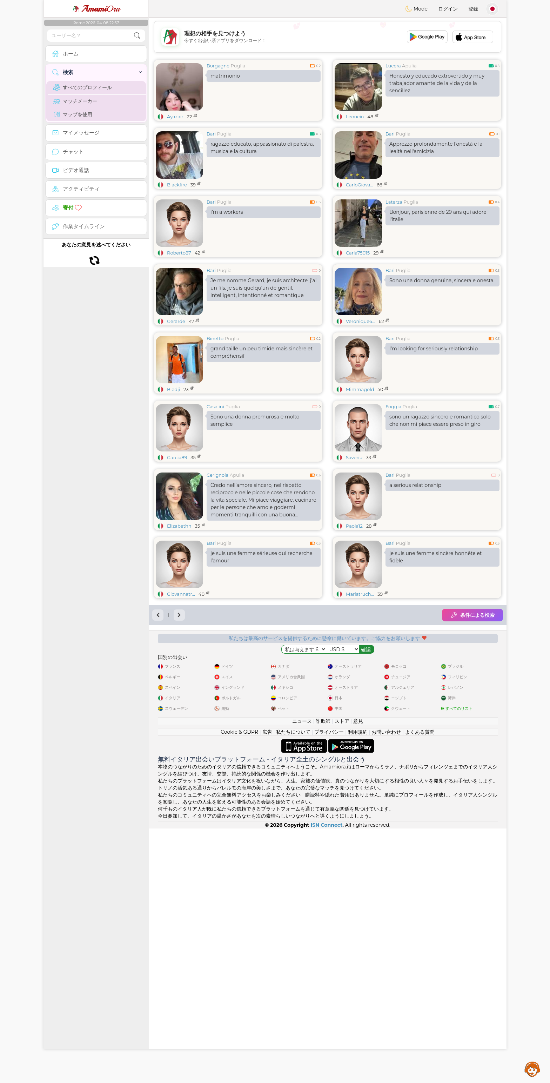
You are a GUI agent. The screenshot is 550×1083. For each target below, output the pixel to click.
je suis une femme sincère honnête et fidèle (435, 665)
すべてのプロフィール (82, 87)
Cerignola (217, 583)
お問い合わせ (386, 986)
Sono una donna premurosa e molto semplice (254, 474)
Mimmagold (360, 443)
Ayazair (175, 116)
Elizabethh (179, 634)
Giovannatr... (181, 702)
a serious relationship (415, 593)
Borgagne (218, 65)
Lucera (393, 65)
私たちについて (293, 986)
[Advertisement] (327, 37)
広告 (267, 986)
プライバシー (329, 986)
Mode (416, 8)
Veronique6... (360, 375)
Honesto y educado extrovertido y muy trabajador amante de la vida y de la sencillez (436, 83)
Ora (96, 9)
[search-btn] (137, 35)
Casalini (215, 460)
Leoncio (355, 116)
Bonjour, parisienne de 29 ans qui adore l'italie (438, 216)
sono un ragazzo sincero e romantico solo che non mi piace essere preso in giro (440, 474)
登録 (473, 9)
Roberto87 (179, 253)
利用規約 (358, 986)
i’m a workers (226, 212)
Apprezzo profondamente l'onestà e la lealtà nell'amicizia (436, 147)
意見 (358, 975)
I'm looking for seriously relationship (433, 402)
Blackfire (177, 184)
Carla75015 (358, 253)
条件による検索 (472, 723)
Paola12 (354, 634)
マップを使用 (72, 114)
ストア (342, 975)
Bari (211, 134)
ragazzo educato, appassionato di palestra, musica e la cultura (262, 147)
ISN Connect (327, 1079)
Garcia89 (177, 511)
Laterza (393, 202)
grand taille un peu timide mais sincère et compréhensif (261, 406)
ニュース (302, 975)
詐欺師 (323, 975)
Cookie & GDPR (239, 986)
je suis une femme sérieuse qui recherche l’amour (261, 665)
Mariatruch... (360, 702)
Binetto (215, 392)
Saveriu (354, 511)
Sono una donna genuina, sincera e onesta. (442, 334)
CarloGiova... (359, 184)
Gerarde (176, 375)
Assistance (532, 1069)
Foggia (393, 460)
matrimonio (225, 76)
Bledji (173, 443)
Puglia (238, 65)
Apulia (409, 65)
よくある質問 (420, 986)
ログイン (448, 9)
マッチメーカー (75, 101)
